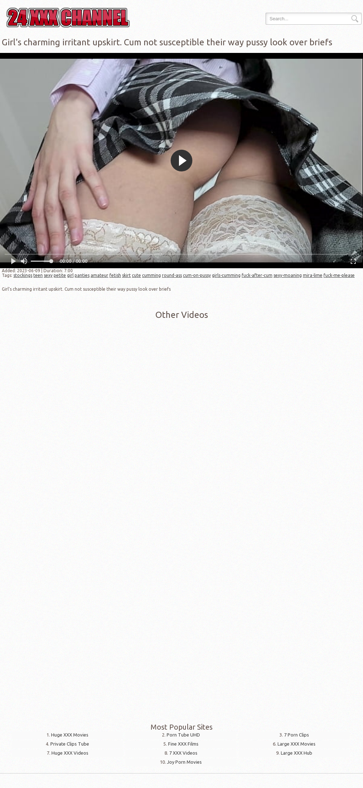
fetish (115, 275)
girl (70, 275)
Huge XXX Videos (69, 752)
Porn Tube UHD (183, 734)
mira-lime (312, 275)
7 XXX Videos (183, 752)
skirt (126, 275)
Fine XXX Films (183, 743)
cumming (151, 275)
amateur (99, 275)
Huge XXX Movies (69, 734)
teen (38, 275)
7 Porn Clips (296, 734)
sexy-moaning (288, 275)
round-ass (172, 275)
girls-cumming (226, 275)
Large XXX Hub (296, 752)
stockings (22, 275)
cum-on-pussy (197, 275)
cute (136, 275)
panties (82, 275)
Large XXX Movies (297, 743)
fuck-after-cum (257, 275)
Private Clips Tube (69, 743)
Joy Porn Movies (184, 761)
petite (60, 275)
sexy (48, 275)
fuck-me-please (339, 275)
